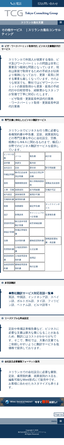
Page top (59, 414)
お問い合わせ (48, 3)
